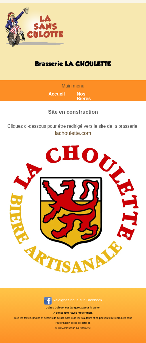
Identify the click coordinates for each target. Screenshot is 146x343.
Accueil (56, 94)
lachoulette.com (73, 133)
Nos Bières (84, 96)
